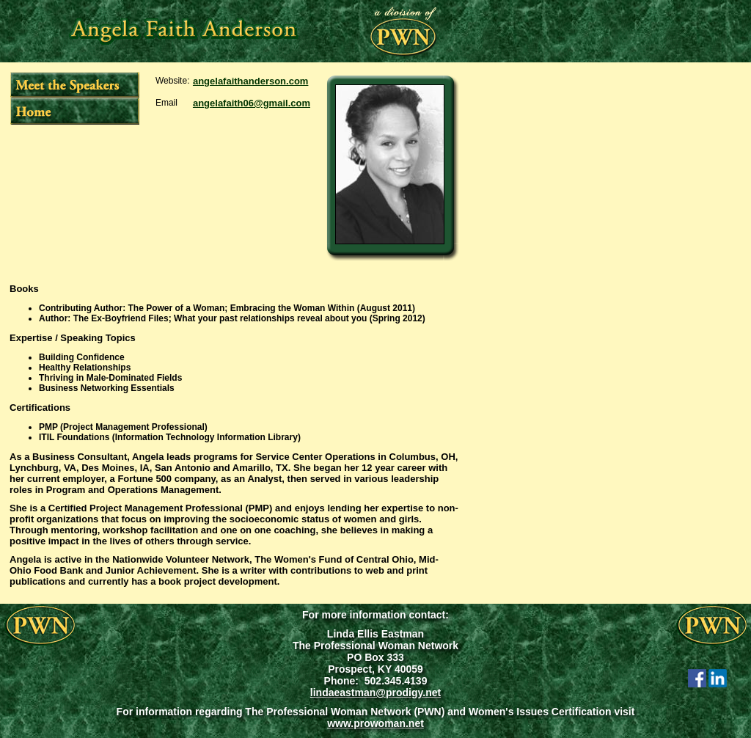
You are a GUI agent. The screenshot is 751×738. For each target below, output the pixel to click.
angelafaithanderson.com (250, 81)
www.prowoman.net (375, 723)
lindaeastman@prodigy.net (375, 692)
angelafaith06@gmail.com (251, 103)
